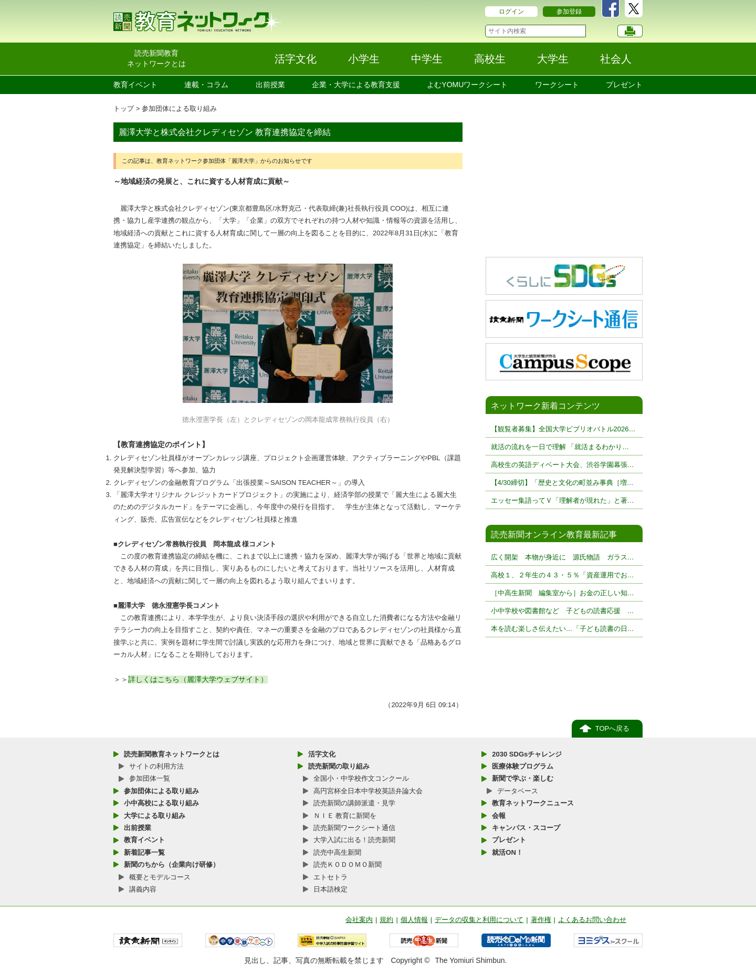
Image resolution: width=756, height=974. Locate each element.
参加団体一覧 (149, 778)
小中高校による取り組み (161, 803)
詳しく (139, 679)
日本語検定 (330, 889)
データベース (517, 791)
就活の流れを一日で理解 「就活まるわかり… (560, 447)
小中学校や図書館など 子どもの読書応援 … (562, 611)
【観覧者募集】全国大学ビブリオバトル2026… (563, 429)
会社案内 (359, 920)
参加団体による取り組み (179, 108)
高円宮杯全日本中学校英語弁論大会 (368, 791)
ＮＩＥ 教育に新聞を (345, 816)
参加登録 (569, 11)
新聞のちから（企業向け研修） (171, 864)
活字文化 (321, 754)
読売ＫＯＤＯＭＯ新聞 (347, 864)
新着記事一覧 (144, 852)
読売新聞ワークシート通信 (354, 828)
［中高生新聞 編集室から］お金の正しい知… (562, 593)
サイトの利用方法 (156, 766)
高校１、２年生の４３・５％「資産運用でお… (562, 575)
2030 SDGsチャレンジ (527, 754)
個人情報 (414, 920)
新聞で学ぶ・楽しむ (522, 778)
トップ (123, 108)
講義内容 (142, 889)
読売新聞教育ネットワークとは (171, 754)
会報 (499, 816)
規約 (386, 920)
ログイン (511, 11)
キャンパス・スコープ (526, 828)
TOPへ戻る (612, 728)
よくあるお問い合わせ (592, 920)
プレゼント (624, 84)
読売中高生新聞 (337, 852)
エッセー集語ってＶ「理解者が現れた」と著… (562, 500)
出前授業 (270, 84)
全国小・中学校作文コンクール (361, 778)
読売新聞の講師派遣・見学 (354, 803)
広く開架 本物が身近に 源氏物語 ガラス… (562, 557)
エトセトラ (330, 877)
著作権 (541, 920)
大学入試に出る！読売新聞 (354, 840)
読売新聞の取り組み (339, 766)
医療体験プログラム (522, 766)
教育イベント (135, 84)
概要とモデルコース (160, 877)
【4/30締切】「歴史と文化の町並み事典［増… (562, 482)
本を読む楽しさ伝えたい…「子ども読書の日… (562, 629)
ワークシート (557, 84)
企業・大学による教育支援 (356, 84)
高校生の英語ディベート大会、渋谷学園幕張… (562, 465)
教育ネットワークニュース (533, 803)
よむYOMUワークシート (467, 84)
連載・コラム (206, 84)
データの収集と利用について (479, 920)
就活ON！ (507, 852)
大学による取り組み (154, 816)
